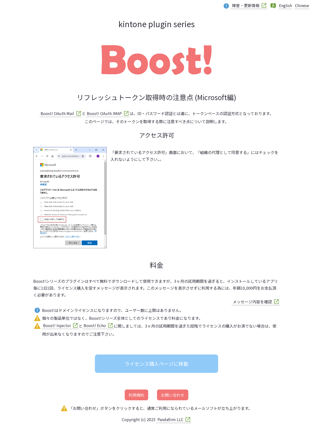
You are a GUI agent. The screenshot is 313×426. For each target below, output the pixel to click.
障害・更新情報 (245, 5)
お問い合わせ (172, 395)
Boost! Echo (95, 325)
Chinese (302, 5)
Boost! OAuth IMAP (104, 113)
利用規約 (136, 395)
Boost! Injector (57, 325)
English (285, 5)
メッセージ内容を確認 (252, 302)
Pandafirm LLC (170, 419)
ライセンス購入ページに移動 (156, 363)
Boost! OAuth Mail (57, 113)
